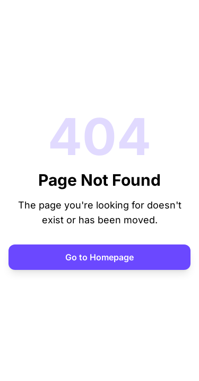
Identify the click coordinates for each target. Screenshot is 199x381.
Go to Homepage (99, 257)
